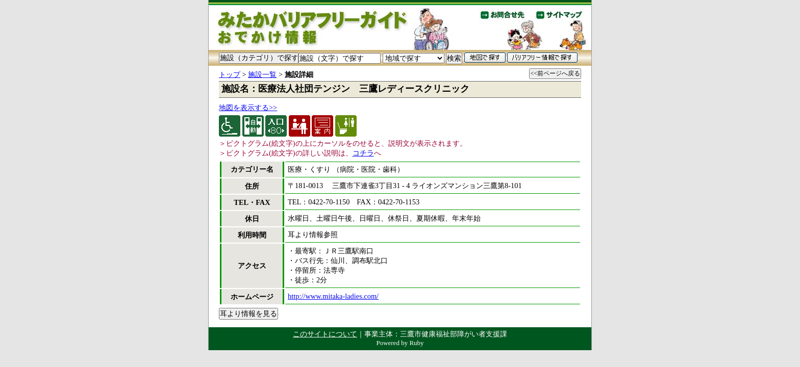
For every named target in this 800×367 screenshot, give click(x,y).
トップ (229, 74)
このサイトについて (325, 334)
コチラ (363, 153)
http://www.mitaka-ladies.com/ (333, 296)
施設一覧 (262, 74)
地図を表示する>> (248, 107)
